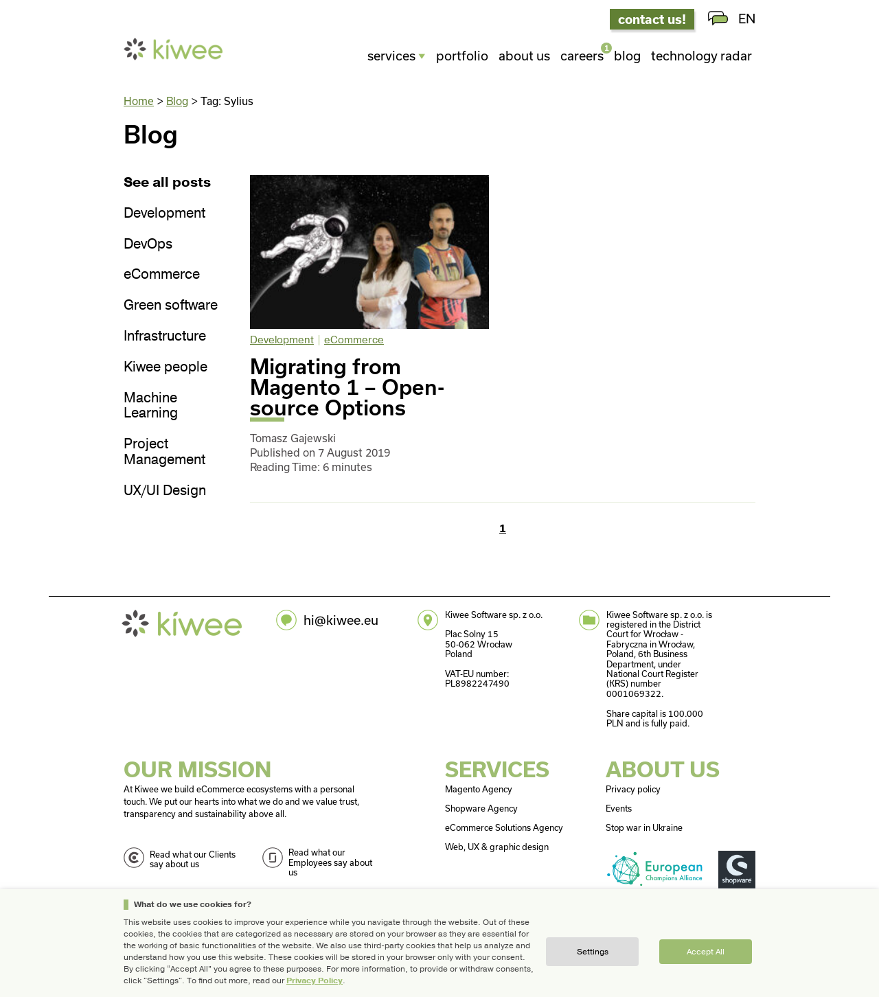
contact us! (652, 19)
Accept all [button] (705, 951)
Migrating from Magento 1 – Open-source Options (347, 386)
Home (139, 101)
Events (619, 808)
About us (524, 55)
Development (164, 214)
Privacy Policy (314, 980)
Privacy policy (633, 789)
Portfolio (462, 55)
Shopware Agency (481, 808)
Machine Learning (151, 406)
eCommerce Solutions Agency (504, 827)
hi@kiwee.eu (341, 620)
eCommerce (162, 275)
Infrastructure (165, 337)
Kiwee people (165, 368)
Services (391, 55)
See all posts (167, 183)
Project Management (164, 452)
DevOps (148, 245)
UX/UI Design (165, 491)
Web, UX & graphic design (497, 846)
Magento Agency (478, 789)
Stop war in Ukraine (644, 827)
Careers (582, 54)
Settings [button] (592, 951)
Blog (627, 55)
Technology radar (701, 55)
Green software (171, 306)
